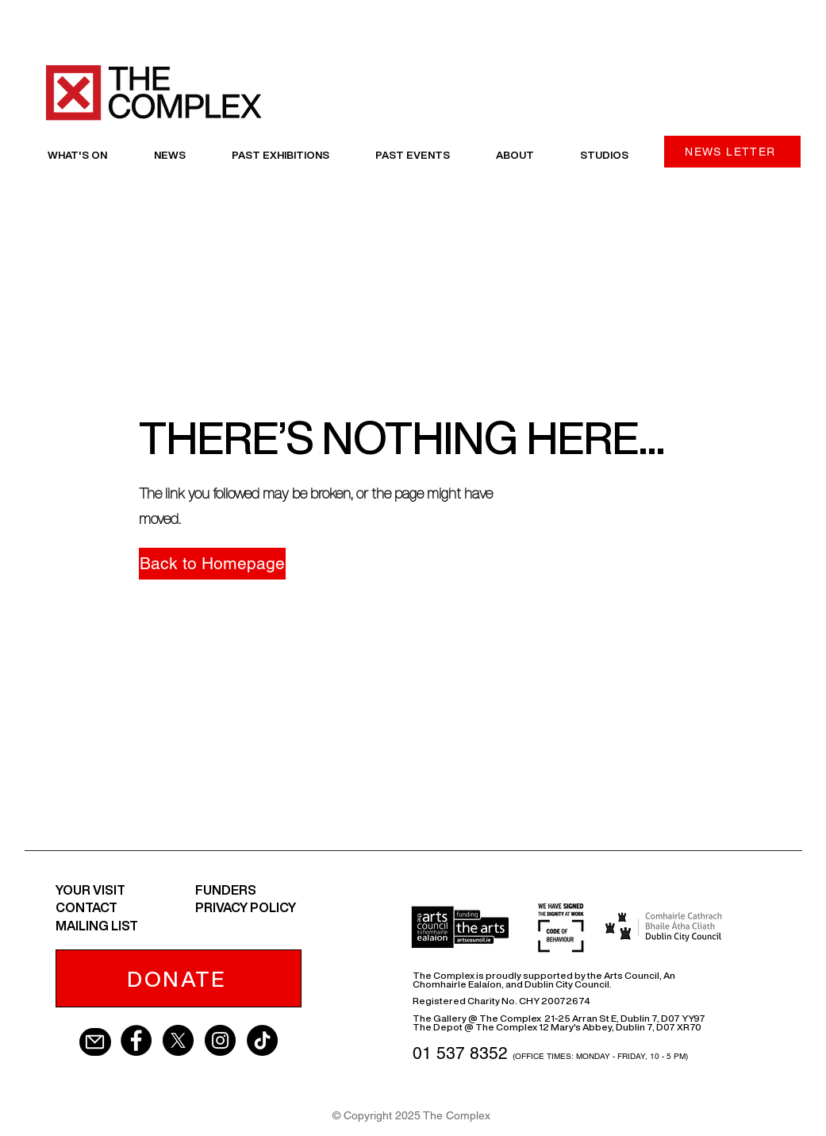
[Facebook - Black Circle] (136, 1040)
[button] (206, 564)
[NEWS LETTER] (732, 152)
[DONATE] (179, 978)
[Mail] (95, 1042)
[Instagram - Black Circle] (220, 1040)
